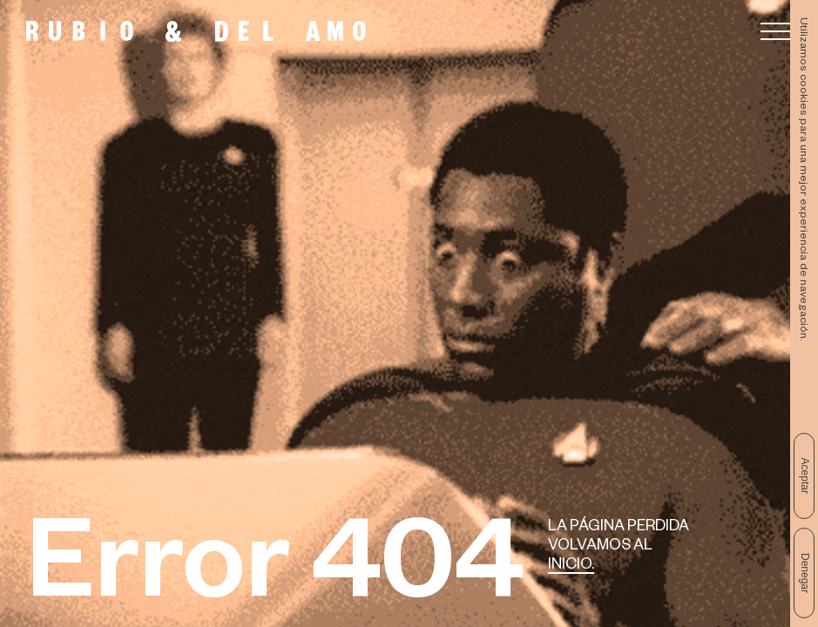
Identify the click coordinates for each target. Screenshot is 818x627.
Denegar (805, 573)
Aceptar (805, 476)
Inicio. (571, 566)
